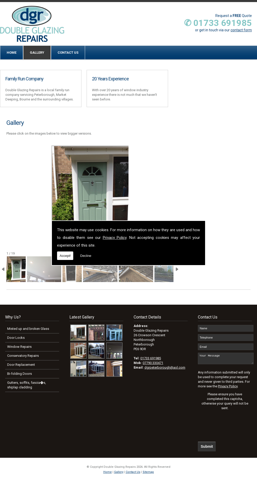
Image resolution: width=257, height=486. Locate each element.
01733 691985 (150, 358)
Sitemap (148, 474)
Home (11, 52)
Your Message (226, 360)
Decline (85, 256)
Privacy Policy (115, 237)
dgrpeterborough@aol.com (164, 367)
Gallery (37, 52)
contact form (241, 30)
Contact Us (68, 52)
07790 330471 (153, 363)
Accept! (65, 256)
